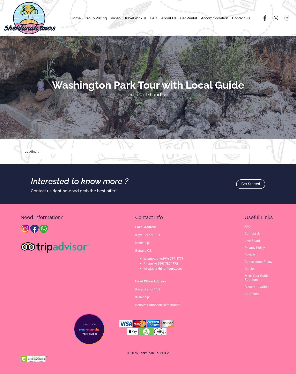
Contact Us (241, 18)
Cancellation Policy (258, 262)
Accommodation (214, 18)
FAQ (153, 18)
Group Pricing (96, 18)
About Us (168, 18)
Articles (250, 269)
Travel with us (135, 18)
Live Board (252, 241)
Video (115, 18)
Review (250, 255)
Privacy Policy (255, 248)
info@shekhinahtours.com (162, 269)
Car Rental (188, 18)
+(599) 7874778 (166, 264)
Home (76, 18)
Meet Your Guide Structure (256, 278)
